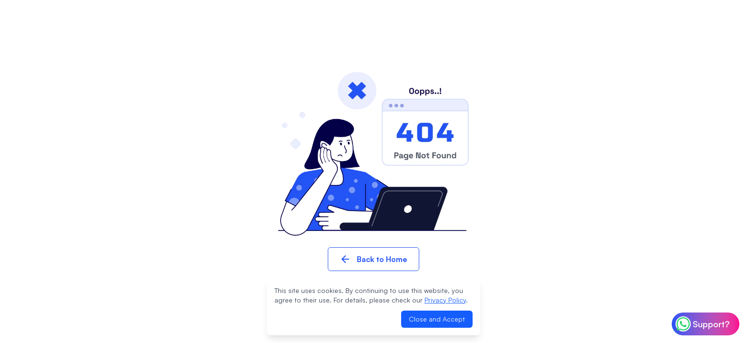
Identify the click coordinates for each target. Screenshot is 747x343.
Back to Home (373, 259)
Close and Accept (437, 319)
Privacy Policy (445, 300)
